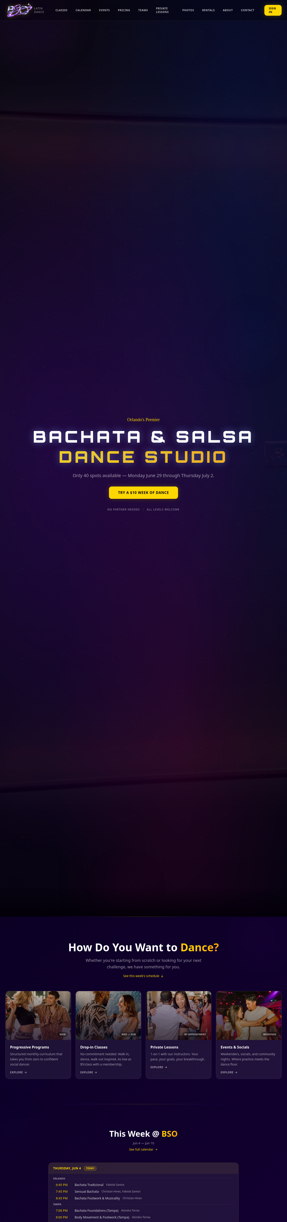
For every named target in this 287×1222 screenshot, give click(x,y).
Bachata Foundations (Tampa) (96, 1210)
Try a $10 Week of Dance (143, 492)
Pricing (124, 10)
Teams (143, 10)
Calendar (83, 10)
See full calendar (143, 1149)
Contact (247, 10)
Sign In (272, 10)
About (228, 10)
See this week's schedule (143, 976)
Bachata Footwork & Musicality (97, 1198)
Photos (188, 10)
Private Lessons (162, 10)
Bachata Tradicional (89, 1185)
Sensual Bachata (87, 1191)
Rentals (208, 10)
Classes (61, 10)
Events (104, 10)
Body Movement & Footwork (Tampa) (102, 1217)
